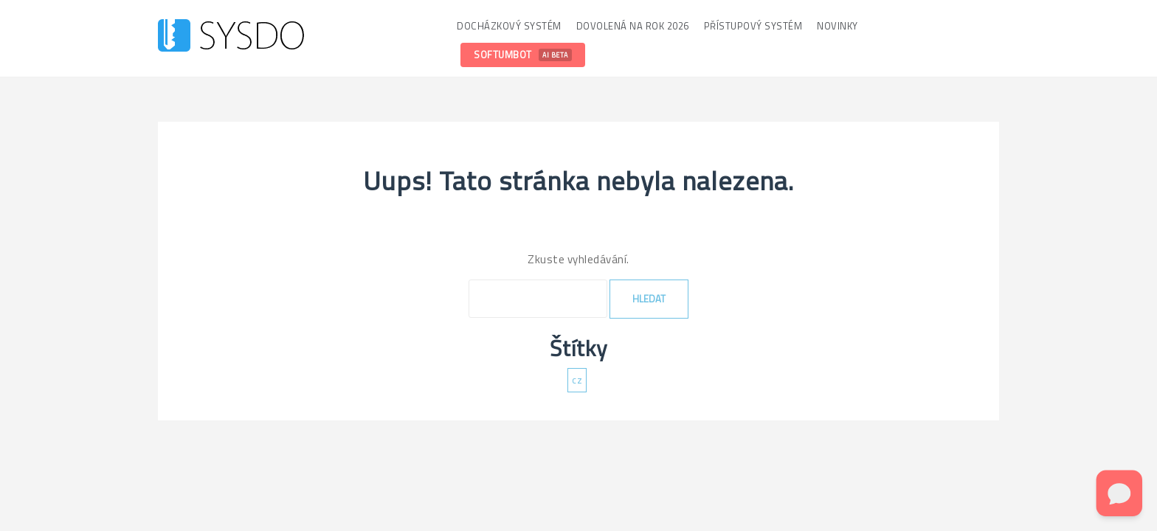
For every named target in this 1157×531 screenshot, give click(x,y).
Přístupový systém (753, 25)
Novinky (837, 25)
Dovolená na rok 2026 (632, 25)
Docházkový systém (509, 25)
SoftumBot (523, 54)
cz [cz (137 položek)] (577, 379)
